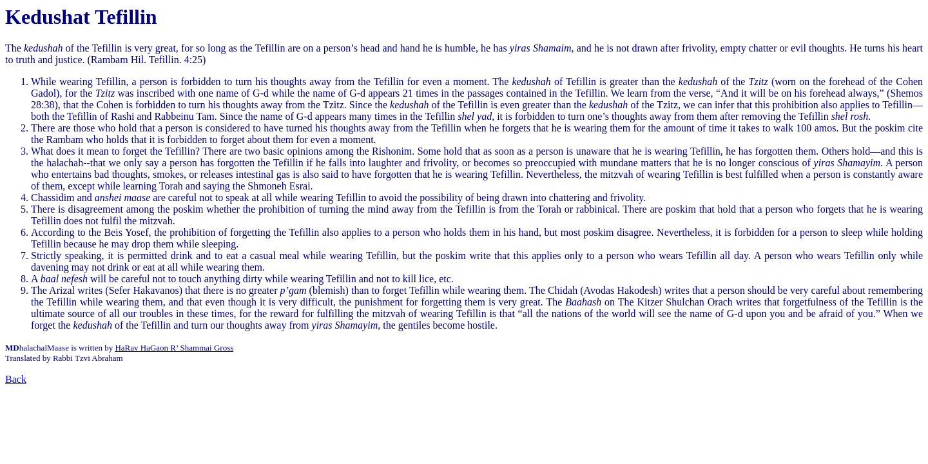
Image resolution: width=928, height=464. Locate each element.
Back (15, 379)
